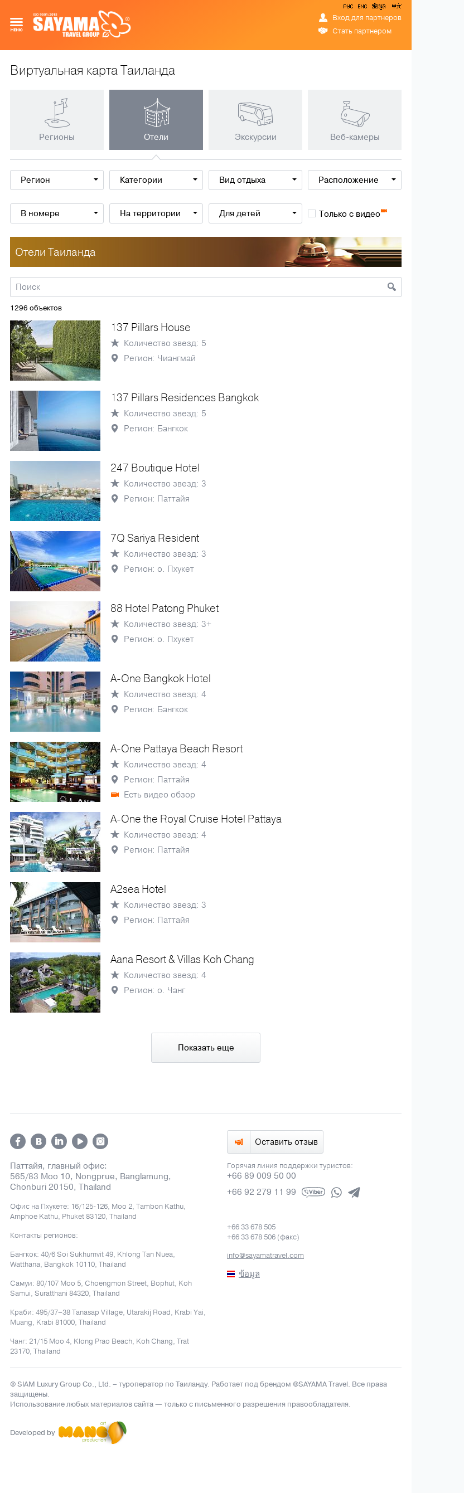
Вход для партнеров (367, 18)
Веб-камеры (355, 137)
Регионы (57, 137)
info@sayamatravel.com (265, 1256)
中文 (396, 8)
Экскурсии (256, 137)
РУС (349, 8)
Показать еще (206, 1047)
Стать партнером (362, 31)
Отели (156, 137)
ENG (361, 8)
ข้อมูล (378, 8)
